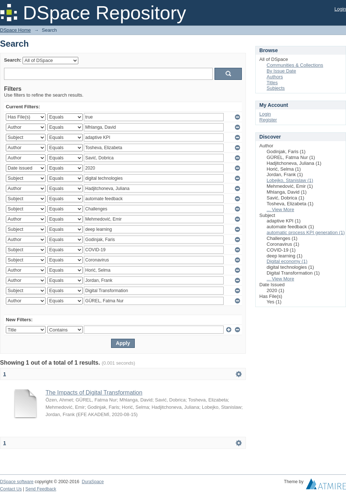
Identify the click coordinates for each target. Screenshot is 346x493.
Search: (12, 60)
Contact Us (11, 489)
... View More (280, 209)
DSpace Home (15, 30)
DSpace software (17, 481)
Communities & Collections (295, 65)
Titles (272, 82)
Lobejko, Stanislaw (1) (290, 180)
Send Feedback (40, 489)
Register (268, 120)
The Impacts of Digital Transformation (94, 392)
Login (340, 9)
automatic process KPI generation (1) (306, 232)
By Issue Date (281, 71)
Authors (275, 76)
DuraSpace (92, 481)
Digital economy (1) (287, 261)
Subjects (276, 88)
